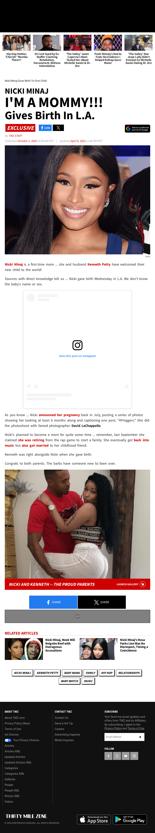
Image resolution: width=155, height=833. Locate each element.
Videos (9, 801)
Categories (11, 768)
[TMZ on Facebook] (6, 6)
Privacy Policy (113, 728)
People (9, 784)
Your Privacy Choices (22, 740)
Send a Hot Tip (64, 723)
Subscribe (140, 737)
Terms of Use (13, 729)
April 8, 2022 (78, 141)
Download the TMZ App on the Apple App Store (94, 820)
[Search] (149, 26)
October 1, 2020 (27, 141)
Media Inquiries (64, 740)
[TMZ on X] (16, 6)
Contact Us (62, 717)
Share (53, 602)
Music (88, 681)
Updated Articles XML (18, 762)
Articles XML (13, 751)
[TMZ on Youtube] (25, 6)
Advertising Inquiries (67, 734)
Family (90, 673)
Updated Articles (15, 757)
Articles (9, 745)
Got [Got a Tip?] (13, 17)
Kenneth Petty (47, 673)
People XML (12, 790)
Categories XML (14, 773)
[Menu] (5, 26)
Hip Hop (106, 673)
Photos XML (12, 796)
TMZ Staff (15, 136)
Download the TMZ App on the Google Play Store (130, 819)
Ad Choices (12, 734)
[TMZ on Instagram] (35, 6)
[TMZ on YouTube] (126, 756)
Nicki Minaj (22, 673)
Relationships (128, 673)
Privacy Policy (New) (17, 723)
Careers (59, 729)
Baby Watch (69, 681)
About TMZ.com (15, 717)
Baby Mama (72, 673)
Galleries (10, 779)
